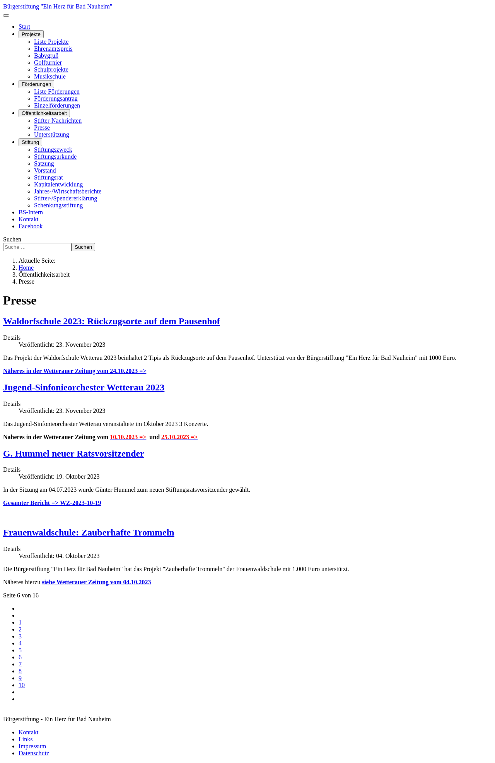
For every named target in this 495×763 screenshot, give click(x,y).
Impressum (32, 746)
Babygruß (46, 55)
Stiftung (30, 142)
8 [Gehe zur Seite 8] (20, 671)
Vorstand (45, 170)
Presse (42, 127)
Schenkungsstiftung (58, 205)
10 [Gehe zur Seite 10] (22, 685)
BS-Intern (31, 212)
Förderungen (36, 84)
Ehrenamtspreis (53, 48)
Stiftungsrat (48, 177)
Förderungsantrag (56, 98)
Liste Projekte (51, 41)
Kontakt (29, 219)
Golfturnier (48, 62)
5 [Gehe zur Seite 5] (20, 650)
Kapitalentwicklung (58, 184)
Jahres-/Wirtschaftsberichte (67, 191)
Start (24, 26)
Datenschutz (34, 753)
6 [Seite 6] (20, 657)
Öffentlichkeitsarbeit (44, 113)
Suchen (12, 239)
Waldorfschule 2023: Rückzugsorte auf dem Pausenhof (111, 321)
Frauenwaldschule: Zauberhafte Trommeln (88, 532)
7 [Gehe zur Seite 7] (20, 664)
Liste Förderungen (57, 91)
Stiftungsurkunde (55, 156)
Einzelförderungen (57, 105)
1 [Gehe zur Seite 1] (20, 622)
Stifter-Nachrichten (58, 120)
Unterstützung (51, 134)
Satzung (44, 163)
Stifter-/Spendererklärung (65, 198)
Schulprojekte (51, 69)
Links (25, 739)
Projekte (31, 34)
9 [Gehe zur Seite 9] (20, 678)
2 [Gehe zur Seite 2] (20, 629)
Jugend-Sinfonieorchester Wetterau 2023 (83, 387)
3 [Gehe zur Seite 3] (20, 636)
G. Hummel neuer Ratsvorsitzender (73, 453)
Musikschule (50, 76)
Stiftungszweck (53, 149)
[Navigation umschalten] (6, 15)
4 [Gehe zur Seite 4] (20, 643)
